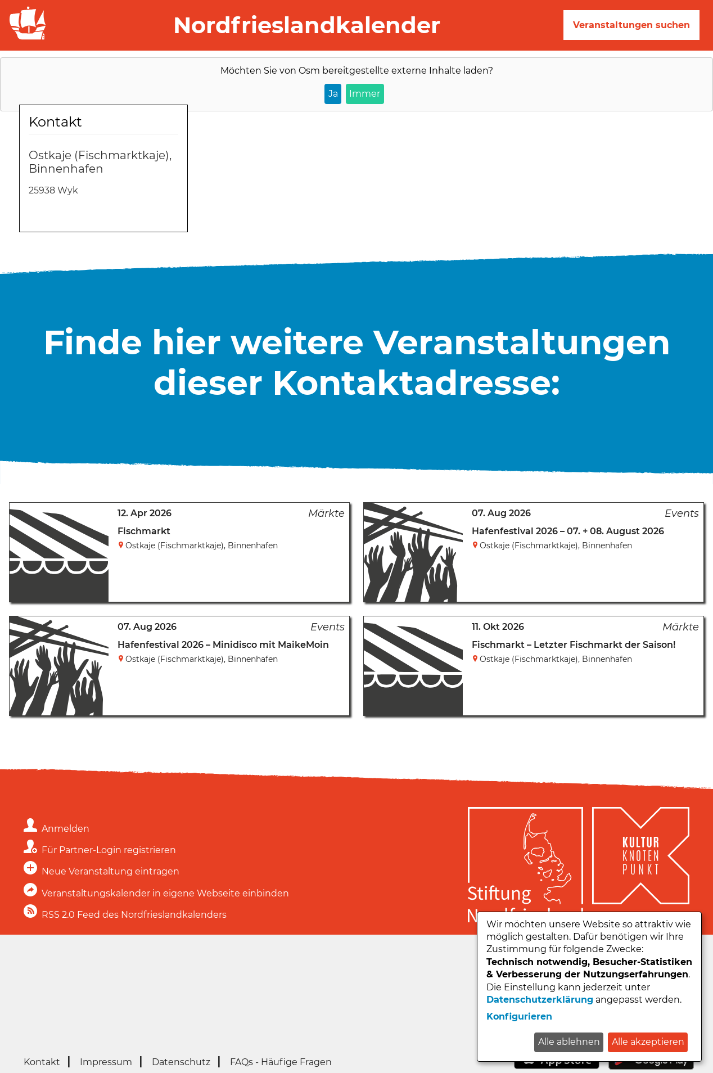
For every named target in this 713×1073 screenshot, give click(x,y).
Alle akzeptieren (648, 1041)
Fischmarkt (144, 531)
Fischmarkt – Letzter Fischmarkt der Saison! (573, 644)
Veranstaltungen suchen (631, 25)
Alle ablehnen (569, 1041)
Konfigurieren (519, 1016)
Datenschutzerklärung (539, 999)
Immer (364, 93)
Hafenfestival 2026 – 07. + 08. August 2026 (568, 531)
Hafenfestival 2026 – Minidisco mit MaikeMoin (223, 644)
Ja (333, 93)
